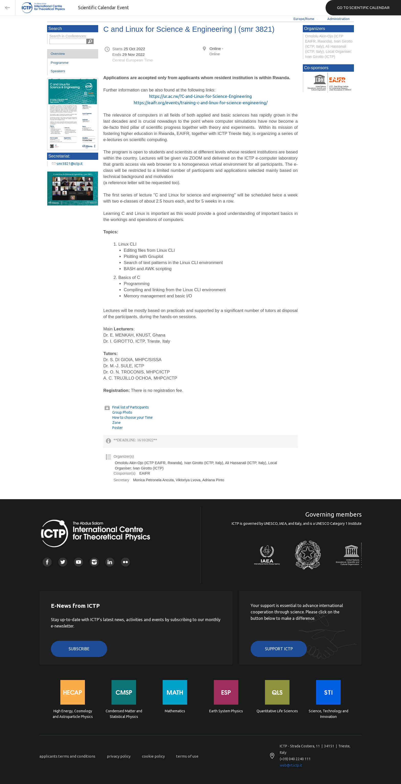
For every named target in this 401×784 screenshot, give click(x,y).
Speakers (58, 71)
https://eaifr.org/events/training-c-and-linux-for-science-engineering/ (201, 102)
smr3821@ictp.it (70, 164)
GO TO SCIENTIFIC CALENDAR (363, 7)
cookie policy (153, 756)
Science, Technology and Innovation (328, 714)
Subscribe (79, 648)
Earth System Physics (226, 711)
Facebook (47, 562)
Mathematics (175, 711)
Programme (60, 63)
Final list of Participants (130, 407)
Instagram (94, 562)
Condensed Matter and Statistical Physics (124, 714)
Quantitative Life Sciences (277, 711)
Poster (117, 428)
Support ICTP (279, 648)
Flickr (125, 562)
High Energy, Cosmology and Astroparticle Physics (73, 714)
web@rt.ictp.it (291, 765)
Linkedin (109, 562)
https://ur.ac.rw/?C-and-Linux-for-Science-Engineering (200, 96)
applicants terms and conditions (67, 756)
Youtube (78, 562)
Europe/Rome (304, 18)
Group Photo (122, 412)
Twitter (62, 562)
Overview (58, 54)
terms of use (187, 756)
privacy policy (118, 756)
